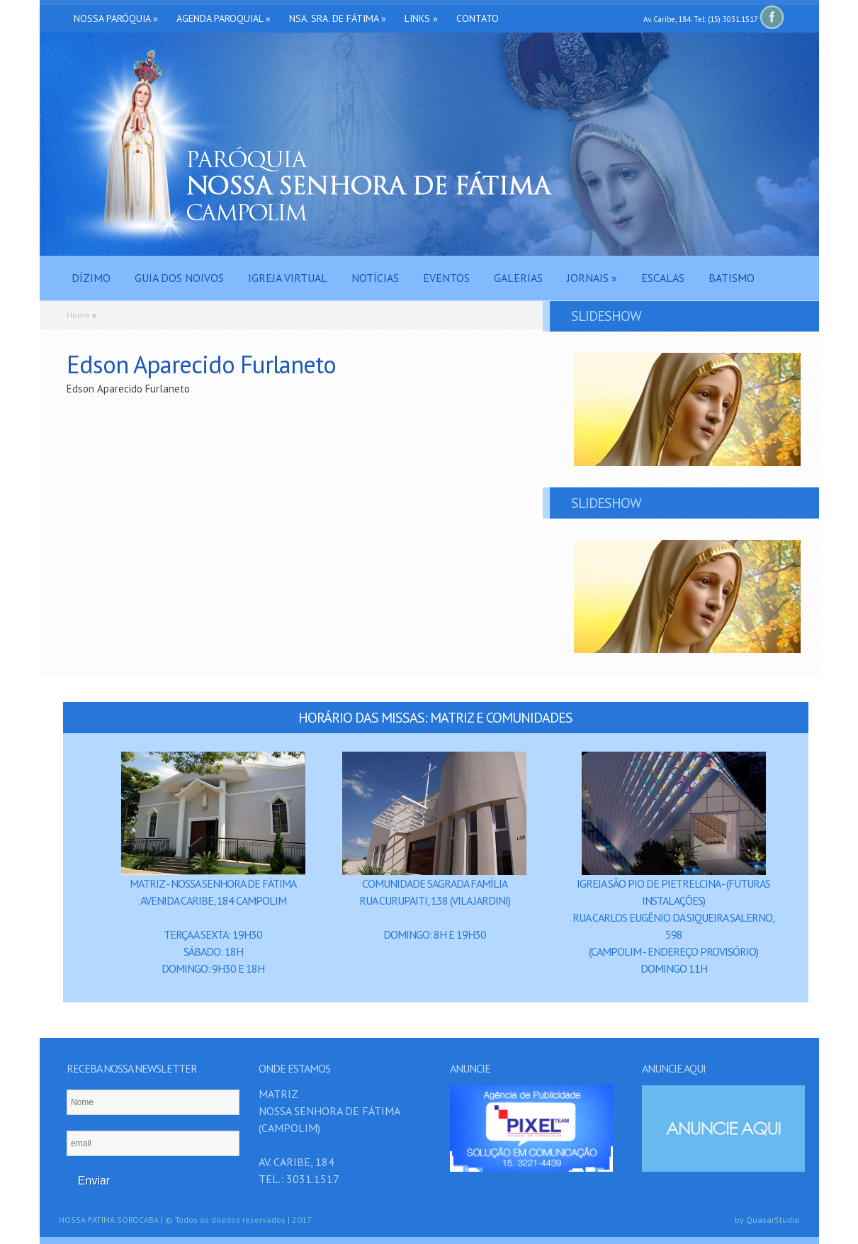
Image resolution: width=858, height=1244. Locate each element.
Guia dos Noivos (179, 278)
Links (421, 18)
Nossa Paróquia (116, 18)
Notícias (375, 278)
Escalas (662, 278)
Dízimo (91, 278)
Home (78, 315)
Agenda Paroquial (223, 18)
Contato (477, 18)
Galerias (518, 278)
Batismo (732, 278)
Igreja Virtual (287, 278)
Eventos (446, 278)
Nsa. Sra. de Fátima (337, 18)
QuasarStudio (772, 1219)
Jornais (592, 278)
